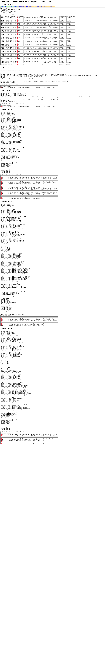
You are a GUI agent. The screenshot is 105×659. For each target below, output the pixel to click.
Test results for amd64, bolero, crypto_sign (26, 6)
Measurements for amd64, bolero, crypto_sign (9, 6)
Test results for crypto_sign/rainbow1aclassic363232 (45, 6)
